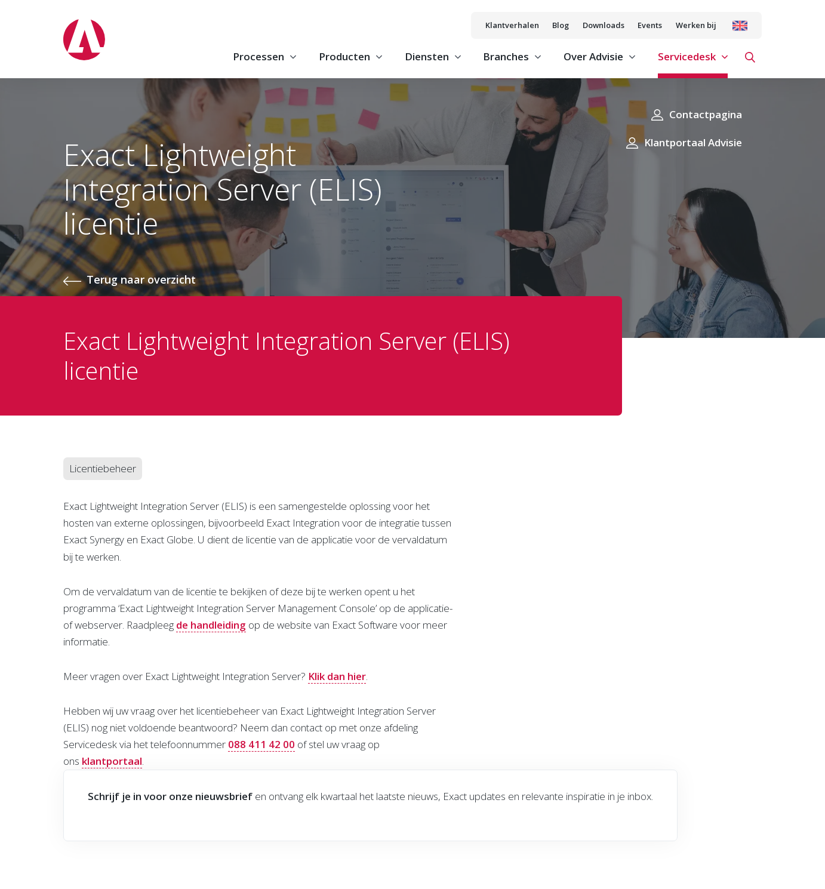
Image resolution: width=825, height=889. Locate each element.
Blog (560, 25)
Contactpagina (705, 114)
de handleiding (211, 625)
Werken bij (696, 25)
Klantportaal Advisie (693, 142)
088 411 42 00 (261, 744)
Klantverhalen (512, 25)
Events (650, 25)
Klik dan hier (337, 676)
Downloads (603, 25)
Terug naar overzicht (141, 279)
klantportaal (112, 761)
